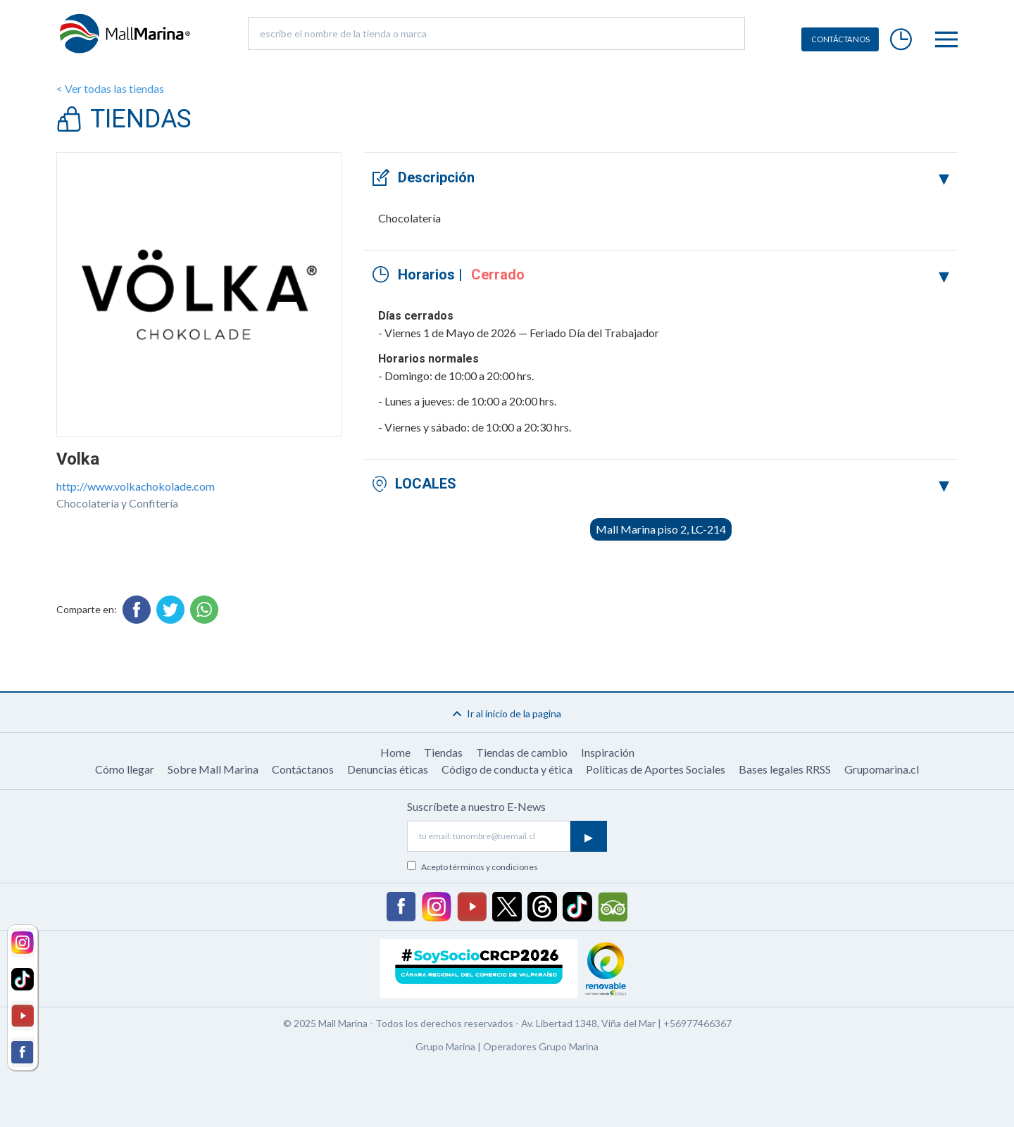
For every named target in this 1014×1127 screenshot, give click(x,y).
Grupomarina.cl (881, 769)
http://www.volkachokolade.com (135, 486)
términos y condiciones (493, 867)
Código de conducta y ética (507, 769)
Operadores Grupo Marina (541, 1046)
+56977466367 (697, 1023)
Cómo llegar (124, 769)
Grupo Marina (445, 1046)
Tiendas (443, 752)
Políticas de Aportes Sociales (655, 769)
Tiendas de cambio (522, 752)
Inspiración (607, 752)
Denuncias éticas (387, 769)
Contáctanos (303, 769)
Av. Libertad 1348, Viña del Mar (588, 1023)
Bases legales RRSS (785, 769)
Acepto (479, 867)
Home (395, 752)
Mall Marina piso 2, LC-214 (661, 529)
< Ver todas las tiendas (110, 88)
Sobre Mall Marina (213, 769)
